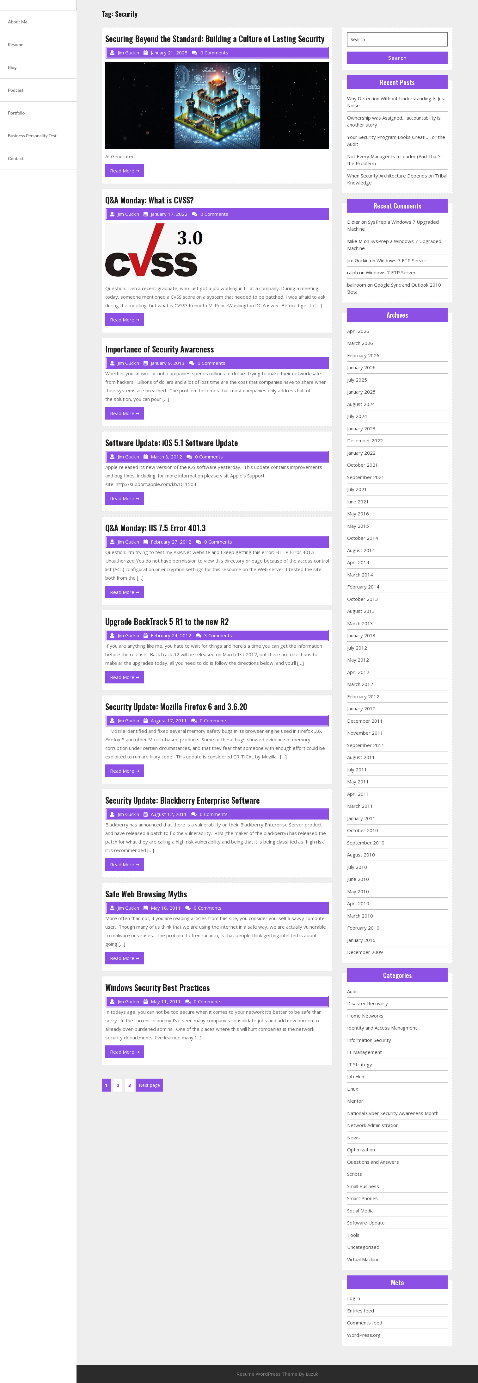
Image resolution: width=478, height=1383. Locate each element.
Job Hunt (356, 1076)
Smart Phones (362, 1198)
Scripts (354, 1174)
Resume (15, 44)
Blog (12, 67)
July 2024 (357, 416)
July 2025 (357, 380)
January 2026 (361, 367)
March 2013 (360, 623)
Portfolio (16, 112)
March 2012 (360, 684)
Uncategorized (363, 1247)
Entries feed (360, 1310)
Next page (149, 1085)
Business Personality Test (32, 135)
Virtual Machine (363, 1259)
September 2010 (365, 842)
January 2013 (361, 635)
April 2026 (358, 331)
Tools (353, 1235)
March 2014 (360, 574)
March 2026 (360, 343)
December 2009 (365, 952)
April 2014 (358, 562)
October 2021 (362, 465)
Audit (352, 991)
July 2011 (357, 769)
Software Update (366, 1222)
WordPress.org (364, 1335)
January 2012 (361, 708)
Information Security (369, 1040)
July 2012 (357, 648)
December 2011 (365, 721)
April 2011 (358, 794)
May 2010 (358, 891)
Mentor (355, 1101)
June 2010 (358, 879)
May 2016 (358, 513)
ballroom (356, 285)
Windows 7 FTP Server (401, 260)
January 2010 (361, 940)
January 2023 (361, 428)
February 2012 (363, 696)
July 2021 (357, 489)
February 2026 (363, 355)
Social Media (360, 1210)
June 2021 (358, 501)
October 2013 (362, 599)
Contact (15, 158)
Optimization (361, 1149)
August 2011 (361, 757)
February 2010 (363, 928)
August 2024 (361, 404)
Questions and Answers (373, 1162)
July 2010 (357, 867)
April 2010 (358, 903)
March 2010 (360, 916)
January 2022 (361, 453)
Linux (352, 1089)
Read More (127, 172)
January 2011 (361, 818)
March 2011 (360, 806)
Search (397, 57)
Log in (353, 1298)
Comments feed (364, 1322)
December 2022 (365, 440)
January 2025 (361, 392)
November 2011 (365, 733)
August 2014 (361, 550)
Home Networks (365, 1015)
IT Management (364, 1052)
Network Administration (373, 1125)
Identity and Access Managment (382, 1028)
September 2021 (365, 477)
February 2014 (363, 586)
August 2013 (361, 611)
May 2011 (358, 781)
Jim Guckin (358, 260)
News (353, 1137)
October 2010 (362, 830)
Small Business (363, 1186)
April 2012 (358, 672)
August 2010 (361, 854)
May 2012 (358, 660)
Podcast (15, 90)
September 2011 (365, 745)
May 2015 (358, 526)
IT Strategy (359, 1064)
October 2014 (362, 538)
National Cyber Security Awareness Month (392, 1113)
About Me (18, 21)
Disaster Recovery (367, 1003)
